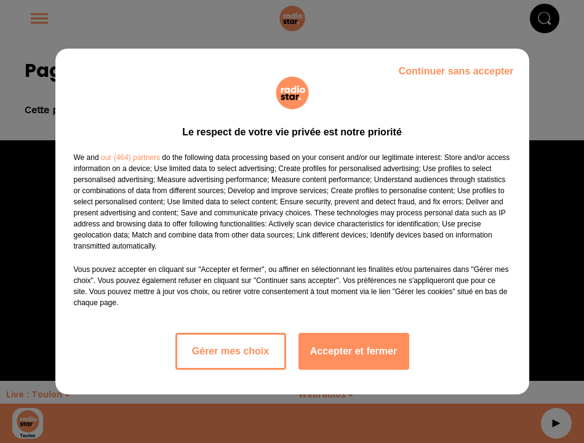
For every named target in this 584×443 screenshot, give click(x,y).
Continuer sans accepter (456, 71)
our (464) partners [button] (130, 157)
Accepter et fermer (353, 351)
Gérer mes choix (230, 351)
